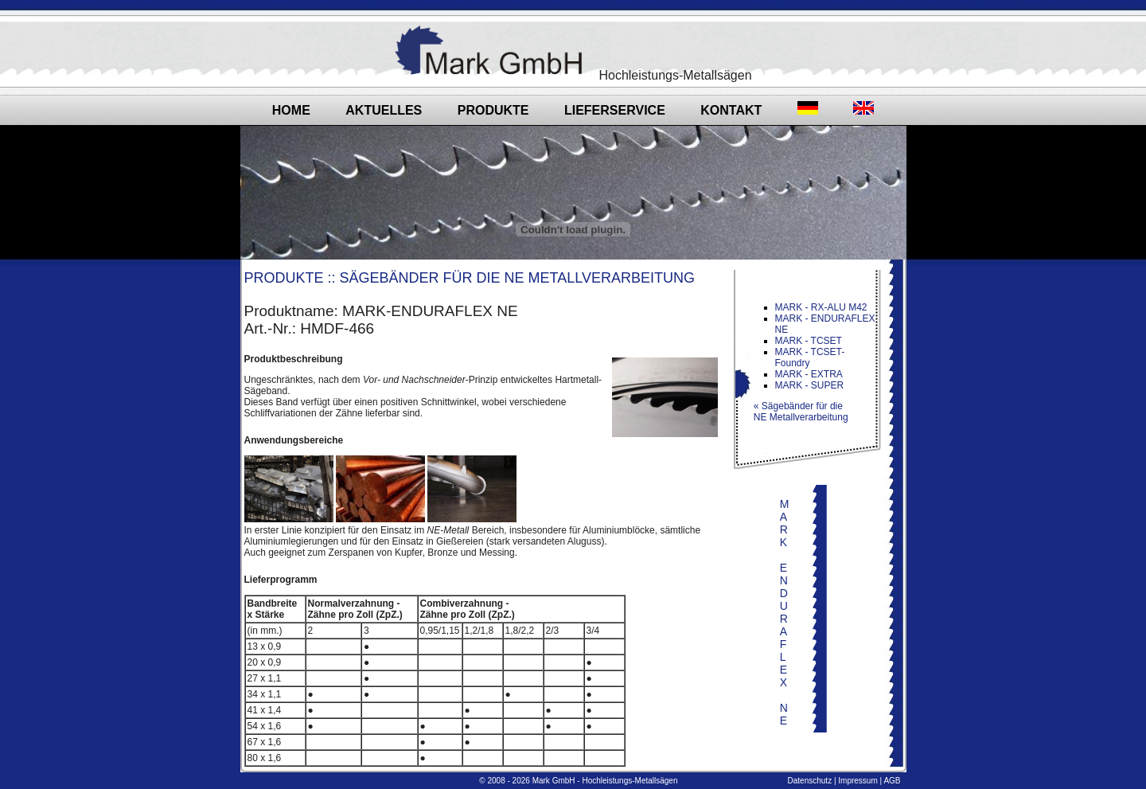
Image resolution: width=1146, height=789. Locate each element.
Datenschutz (810, 780)
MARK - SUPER (809, 385)
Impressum (857, 780)
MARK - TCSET (808, 340)
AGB (891, 780)
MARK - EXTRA (809, 374)
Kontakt (731, 110)
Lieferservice (614, 110)
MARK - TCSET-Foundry (810, 357)
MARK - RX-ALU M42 (821, 307)
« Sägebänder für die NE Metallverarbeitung (795, 411)
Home (291, 110)
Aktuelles (383, 110)
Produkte (493, 110)
